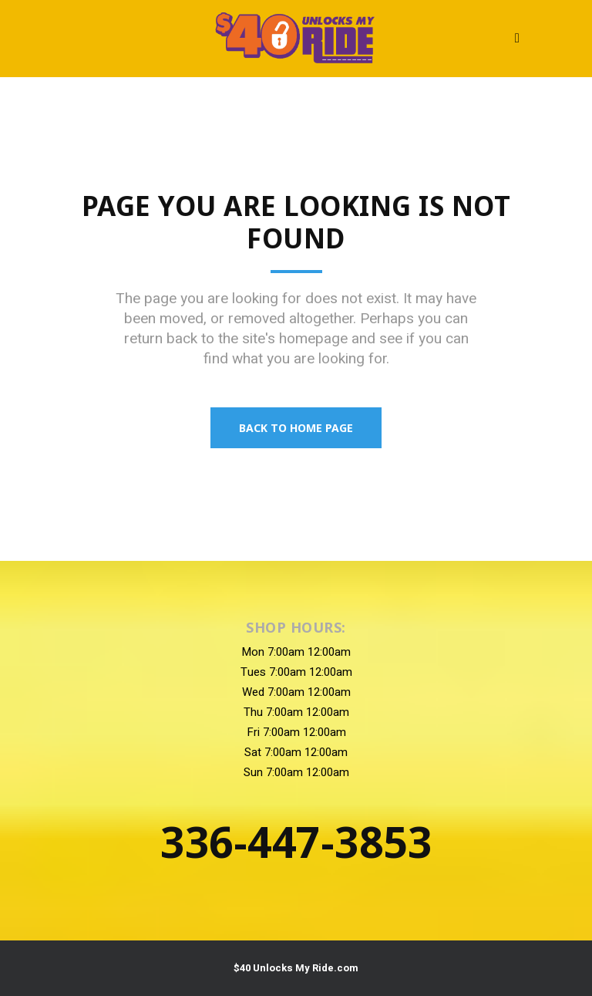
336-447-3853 (296, 841)
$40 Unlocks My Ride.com (296, 968)
